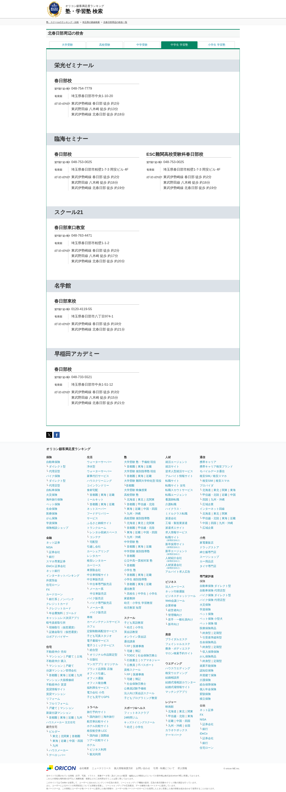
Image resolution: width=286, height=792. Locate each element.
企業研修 (170, 605)
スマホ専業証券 (56, 561)
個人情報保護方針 (123, 768)
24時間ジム (131, 717)
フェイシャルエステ (177, 644)
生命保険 (51, 508)
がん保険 (51, 518)
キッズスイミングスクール (139, 722)
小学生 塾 (130, 570)
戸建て (70, 656)
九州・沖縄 (134, 513)
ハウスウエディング (177, 668)
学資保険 (51, 523)
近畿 (71, 675)
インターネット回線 (212, 508)
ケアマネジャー (150, 660)
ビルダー (54, 731)
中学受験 (142, 44)
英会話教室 (131, 631)
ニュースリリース (101, 768)
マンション (56, 656)
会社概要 (84, 768)
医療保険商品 (208, 628)
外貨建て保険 (208, 675)
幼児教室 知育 (132, 607)
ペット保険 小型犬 (211, 618)
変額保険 (205, 694)
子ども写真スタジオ (99, 635)
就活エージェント (176, 461)
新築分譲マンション (58, 712)
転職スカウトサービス (179, 490)
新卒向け (173, 624)
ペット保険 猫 (208, 623)
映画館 (169, 706)
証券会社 (54, 552)
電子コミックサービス (101, 645)
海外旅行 (109, 716)
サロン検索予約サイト (179, 653)
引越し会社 (94, 546)
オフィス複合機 (96, 682)
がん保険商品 (208, 656)
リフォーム (53, 698)
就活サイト (172, 466)
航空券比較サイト (98, 721)
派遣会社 (170, 518)
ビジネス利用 (98, 749)
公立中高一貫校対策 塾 (138, 560)
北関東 (65, 736)
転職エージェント (176, 494)
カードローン (54, 594)
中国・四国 (76, 740)
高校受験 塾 (131, 494)
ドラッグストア (209, 547)
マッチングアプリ (176, 691)
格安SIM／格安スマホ (213, 476)
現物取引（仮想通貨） (63, 627)
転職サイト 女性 (175, 485)
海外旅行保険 (54, 499)
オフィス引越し (96, 673)
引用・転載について (164, 768)
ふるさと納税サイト (99, 523)
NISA (49, 547)
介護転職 (170, 504)
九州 (79, 675)
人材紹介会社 (173, 559)
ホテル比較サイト (98, 726)
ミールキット (95, 499)
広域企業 (208, 504)
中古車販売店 (95, 579)
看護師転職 (172, 499)
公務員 (131, 664)
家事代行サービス (98, 476)
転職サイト (172, 480)
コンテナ (95, 537)
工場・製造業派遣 (176, 523)
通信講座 (129, 641)
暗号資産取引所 (56, 622)
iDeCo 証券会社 (56, 566)
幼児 (129, 627)
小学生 (153, 593)
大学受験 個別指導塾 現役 (140, 471)
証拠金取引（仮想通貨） (64, 631)
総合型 (94, 649)
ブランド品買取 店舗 (100, 668)
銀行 (52, 556)
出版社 (94, 659)
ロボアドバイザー (57, 636)
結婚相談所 (172, 677)
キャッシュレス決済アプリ (62, 617)
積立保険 (205, 698)
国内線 (94, 735)
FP (128, 646)
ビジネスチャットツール (180, 596)
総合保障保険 (208, 684)
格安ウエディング (176, 673)
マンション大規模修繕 (60, 680)
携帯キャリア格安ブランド (216, 466)
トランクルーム (96, 527)
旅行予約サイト (96, 712)
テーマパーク (173, 734)
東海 (63, 675)
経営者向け (175, 610)
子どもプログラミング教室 (140, 697)
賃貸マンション (56, 694)
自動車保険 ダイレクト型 (215, 585)
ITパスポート (146, 664)
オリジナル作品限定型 (103, 654)
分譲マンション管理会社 (61, 670)
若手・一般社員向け (180, 619)
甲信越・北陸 (146, 504)
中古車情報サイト (98, 574)
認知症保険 (207, 670)
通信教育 (129, 588)
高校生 (131, 593)
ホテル (91, 745)
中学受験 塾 (131, 541)
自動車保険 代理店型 (212, 590)
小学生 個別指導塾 (135, 579)
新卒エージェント (176, 552)
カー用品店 (207, 561)
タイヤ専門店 (208, 566)
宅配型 (94, 541)
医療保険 (51, 513)
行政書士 (132, 660)
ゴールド (71, 613)
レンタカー (94, 555)
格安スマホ (223, 480)
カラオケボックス (176, 730)
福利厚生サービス (98, 687)
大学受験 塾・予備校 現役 (140, 461)
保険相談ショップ (57, 527)
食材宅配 (92, 490)
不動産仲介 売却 (56, 651)
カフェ (91, 626)
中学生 (142, 593)
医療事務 (138, 646)
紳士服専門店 (208, 552)
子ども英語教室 (133, 622)
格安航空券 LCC (97, 730)
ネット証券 (53, 542)
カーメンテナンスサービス (103, 621)
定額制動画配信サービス (102, 631)
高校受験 (104, 44)
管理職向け (175, 614)
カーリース (94, 565)
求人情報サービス (176, 532)
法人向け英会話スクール (139, 693)
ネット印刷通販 (175, 591)
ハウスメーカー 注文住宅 (60, 722)
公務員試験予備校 (135, 688)
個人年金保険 (208, 689)
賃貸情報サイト (56, 689)
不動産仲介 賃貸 (56, 684)
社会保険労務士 (147, 655)
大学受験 (67, 44)
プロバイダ (207, 485)
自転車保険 (53, 490)
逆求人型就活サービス (179, 471)
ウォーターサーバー (99, 461)
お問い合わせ (143, 768)
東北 (55, 736)
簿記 (138, 650)
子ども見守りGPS (98, 697)
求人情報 (182, 768)
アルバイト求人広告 (177, 571)
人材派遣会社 (173, 566)
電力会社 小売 (95, 692)
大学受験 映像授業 (135, 490)
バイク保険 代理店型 (212, 599)
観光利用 (95, 754)
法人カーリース (175, 586)
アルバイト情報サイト (179, 476)
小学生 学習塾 (216, 44)
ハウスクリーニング (99, 480)
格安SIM (207, 480)
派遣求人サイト (175, 527)
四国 (205, 499)
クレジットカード (57, 603)
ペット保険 (53, 504)
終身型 (206, 632)
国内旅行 (95, 716)
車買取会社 (94, 570)
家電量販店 (207, 542)
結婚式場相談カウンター (180, 682)
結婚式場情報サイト (177, 687)
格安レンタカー (96, 560)
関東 (190, 711)
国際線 (105, 735)
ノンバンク (67, 599)
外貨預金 (51, 580)
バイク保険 (53, 476)
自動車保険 (53, 461)
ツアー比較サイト (98, 740)
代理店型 (54, 471)
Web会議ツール (175, 600)
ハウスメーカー (58, 750)
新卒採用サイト (175, 545)
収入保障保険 (210, 651)
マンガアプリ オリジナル (102, 664)
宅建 (129, 650)
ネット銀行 (53, 570)
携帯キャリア (208, 461)
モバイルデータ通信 (212, 471)
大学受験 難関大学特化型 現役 (143, 480)
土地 (79, 656)
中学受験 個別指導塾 (137, 551)
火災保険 (51, 494)
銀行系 (53, 599)
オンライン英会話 (135, 636)
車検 (89, 617)
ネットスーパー (96, 508)
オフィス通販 (95, 678)
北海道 (131, 499)
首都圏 (53, 675)
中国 (233, 494)
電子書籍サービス (98, 640)
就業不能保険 (208, 665)
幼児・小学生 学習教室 (138, 602)
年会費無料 (56, 613)
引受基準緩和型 (212, 637)
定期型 (218, 632)
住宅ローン (53, 584)
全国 (187, 725)
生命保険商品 (208, 642)
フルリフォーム (58, 703)
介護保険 (205, 680)
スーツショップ (209, 556)
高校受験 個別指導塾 (137, 518)
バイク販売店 (95, 598)
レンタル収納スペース (103, 532)
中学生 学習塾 (179, 44)
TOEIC (131, 655)
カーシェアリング (98, 551)
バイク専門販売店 (101, 602)
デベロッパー (57, 755)
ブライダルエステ (176, 639)
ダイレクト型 (57, 466)
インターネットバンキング (62, 575)
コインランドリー (98, 485)
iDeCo (203, 733)
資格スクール (132, 669)
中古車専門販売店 (101, 584)
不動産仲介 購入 (56, 661)
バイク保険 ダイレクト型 (215, 595)
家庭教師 (129, 598)
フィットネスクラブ (136, 712)
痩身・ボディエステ (177, 648)
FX (48, 589)
